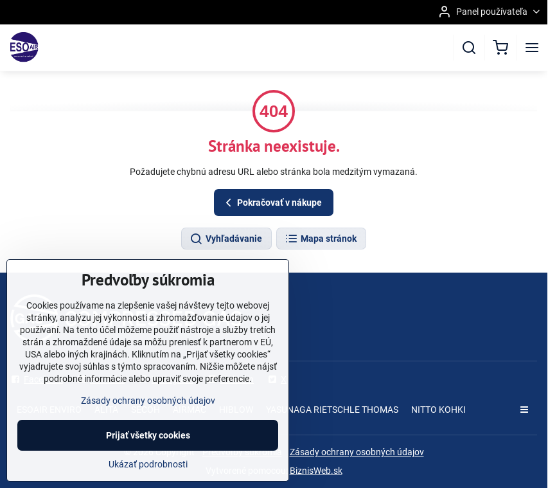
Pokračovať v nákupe (272, 203)
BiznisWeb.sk (316, 470)
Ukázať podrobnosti (148, 464)
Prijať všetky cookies (148, 435)
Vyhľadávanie (226, 239)
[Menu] (532, 47)
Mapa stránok (321, 239)
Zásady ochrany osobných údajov (357, 452)
